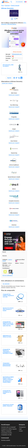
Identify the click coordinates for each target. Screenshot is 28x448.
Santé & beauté (15, 5)
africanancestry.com (17, 54)
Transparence (22, 427)
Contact (21, 431)
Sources (4, 255)
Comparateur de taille (6, 434)
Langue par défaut (20, 259)
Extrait (4, 252)
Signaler (9, 77)
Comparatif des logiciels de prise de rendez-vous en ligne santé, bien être (8, 323)
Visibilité (4, 263)
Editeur (17, 263)
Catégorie (4, 259)
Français (25, 1)
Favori (12, 19)
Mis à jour (4, 265)
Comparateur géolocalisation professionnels (7, 364)
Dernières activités (5, 440)
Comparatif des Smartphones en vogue (7, 392)
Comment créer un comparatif (8, 427)
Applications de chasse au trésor (7, 336)
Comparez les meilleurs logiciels (9, 429)
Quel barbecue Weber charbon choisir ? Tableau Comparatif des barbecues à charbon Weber (8, 379)
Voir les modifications (7, 275)
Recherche (11, 1)
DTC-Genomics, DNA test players (8, 65)
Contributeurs (6, 268)
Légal (20, 429)
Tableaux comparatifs (6, 431)
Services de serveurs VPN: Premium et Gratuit (8, 309)
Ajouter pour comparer (7, 83)
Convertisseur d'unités (6, 432)
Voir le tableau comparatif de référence (12, 22)
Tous (2, 5)
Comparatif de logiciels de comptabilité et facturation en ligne (8, 351)
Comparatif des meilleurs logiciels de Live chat (8, 295)
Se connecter (19, 1)
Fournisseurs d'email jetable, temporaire (8, 405)
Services (7, 5)
